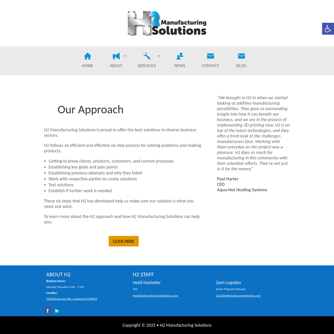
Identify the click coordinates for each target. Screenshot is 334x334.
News (180, 61)
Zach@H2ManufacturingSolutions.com (238, 295)
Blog (241, 61)
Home (87, 61)
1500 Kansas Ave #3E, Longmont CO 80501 (71, 298)
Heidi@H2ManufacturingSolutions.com (155, 295)
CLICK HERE (123, 241)
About (116, 61)
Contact (210, 61)
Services (147, 61)
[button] (328, 29)
